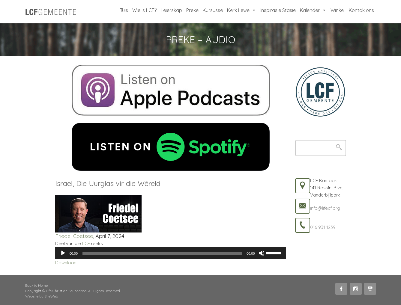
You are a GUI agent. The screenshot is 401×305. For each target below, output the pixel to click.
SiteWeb (51, 296)
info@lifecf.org (325, 208)
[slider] (162, 253)
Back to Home (36, 285)
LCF (86, 243)
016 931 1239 (323, 227)
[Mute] (262, 253)
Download (65, 262)
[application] (170, 253)
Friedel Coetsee (74, 235)
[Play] (63, 253)
